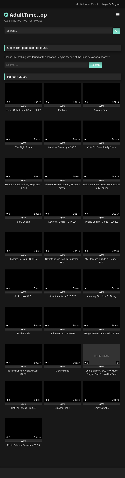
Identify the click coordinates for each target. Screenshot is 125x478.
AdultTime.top (25, 14)
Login (105, 4)
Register (116, 4)
